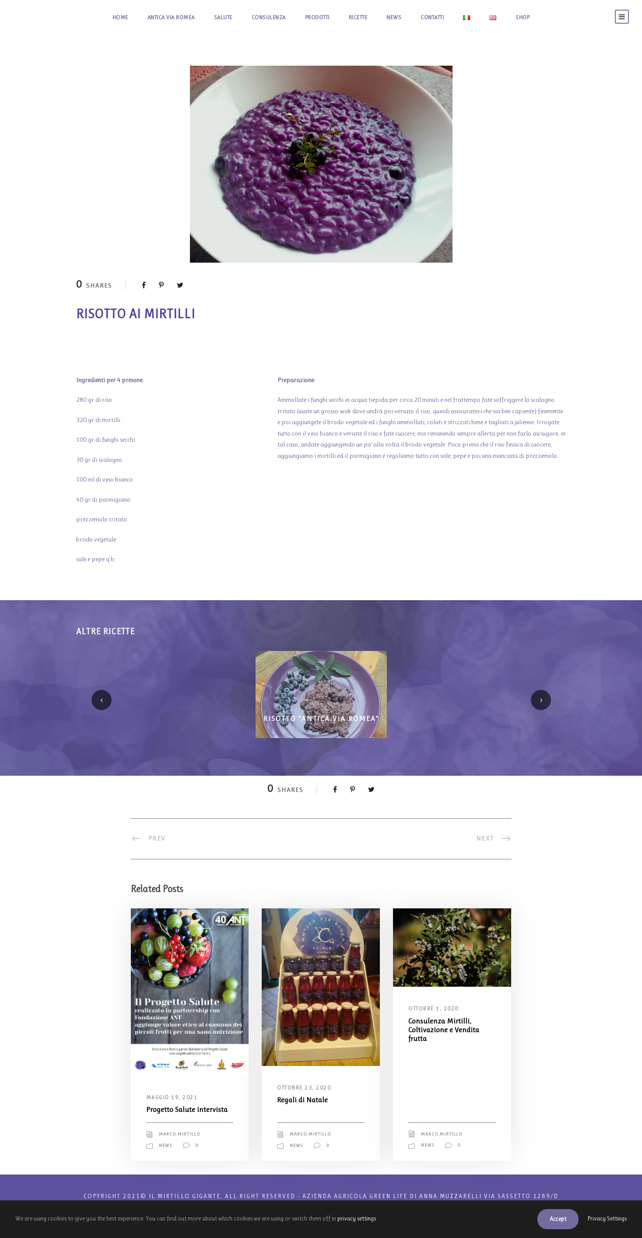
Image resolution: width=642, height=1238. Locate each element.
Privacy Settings (605, 1218)
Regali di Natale (305, 1099)
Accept (551, 1218)
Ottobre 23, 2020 (306, 1088)
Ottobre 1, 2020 (435, 1009)
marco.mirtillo (183, 1143)
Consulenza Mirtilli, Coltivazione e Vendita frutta (447, 1029)
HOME (95, 17)
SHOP (547, 17)
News (167, 1154)
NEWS (409, 17)
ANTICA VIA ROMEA (152, 17)
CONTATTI (452, 17)
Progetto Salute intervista (173, 1113)
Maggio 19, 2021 (173, 1097)
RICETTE (368, 17)
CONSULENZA (265, 17)
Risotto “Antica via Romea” (321, 718)
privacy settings (395, 1218)
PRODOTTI (320, 17)
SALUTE (213, 17)
